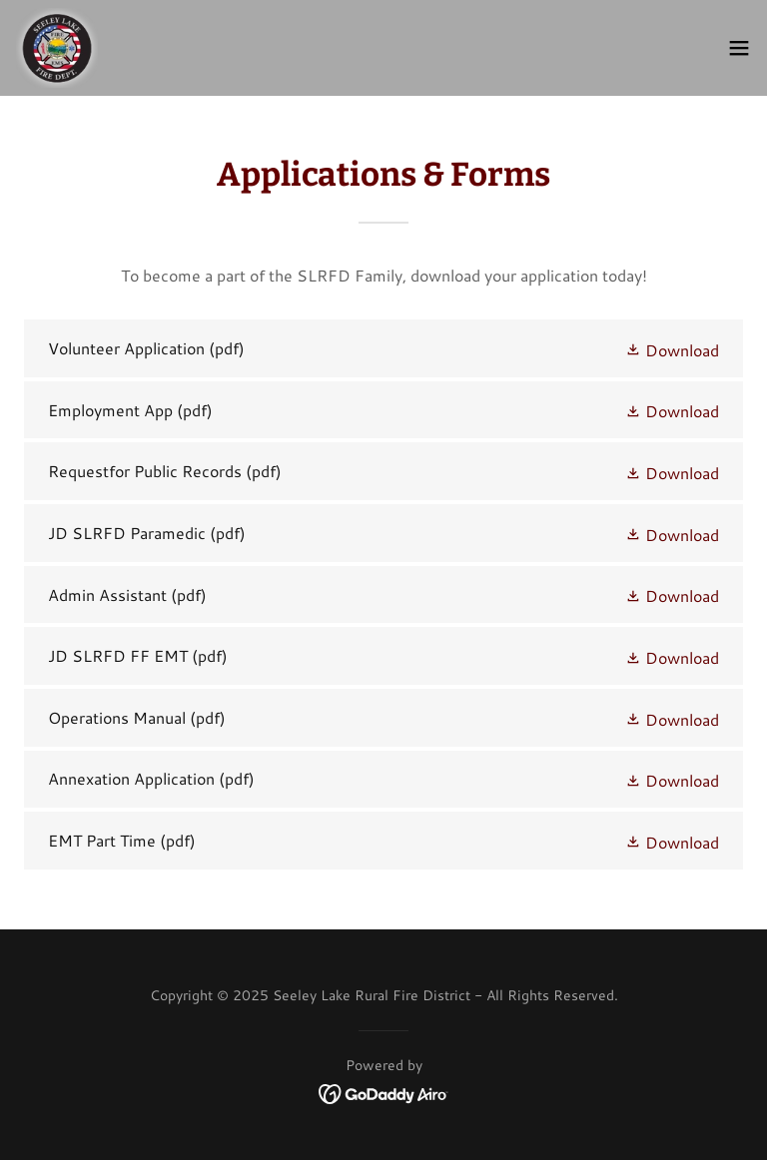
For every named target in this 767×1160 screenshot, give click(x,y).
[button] (739, 48)
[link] (57, 48)
